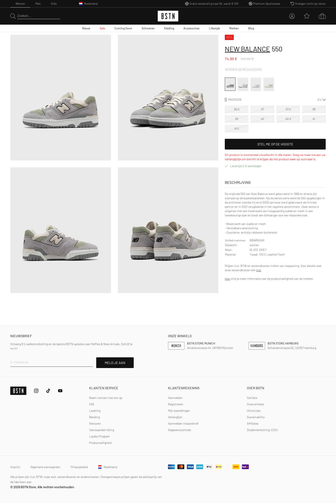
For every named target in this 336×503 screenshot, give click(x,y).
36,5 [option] (236, 109)
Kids (54, 3)
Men (38, 3)
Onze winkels (255, 404)
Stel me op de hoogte (275, 144)
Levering (94, 410)
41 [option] (314, 119)
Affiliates (252, 423)
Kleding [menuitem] (169, 28)
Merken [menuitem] (234, 28)
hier (258, 270)
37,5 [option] (288, 109)
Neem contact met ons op (105, 398)
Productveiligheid (100, 443)
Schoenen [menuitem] (148, 28)
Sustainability (256, 417)
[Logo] (168, 16)
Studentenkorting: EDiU (262, 430)
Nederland (107, 467)
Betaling (94, 417)
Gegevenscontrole (179, 430)
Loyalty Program (99, 436)
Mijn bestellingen (179, 410)
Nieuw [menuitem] (86, 28)
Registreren (175, 404)
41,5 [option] (236, 128)
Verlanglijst (175, 417)
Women (20, 3)
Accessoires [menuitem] (191, 28)
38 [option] (313, 109)
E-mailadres (19, 362)
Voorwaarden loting (101, 430)
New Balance (247, 49)
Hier (227, 278)
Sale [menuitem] (102, 28)
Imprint (15, 467)
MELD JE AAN (115, 363)
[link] (175, 398)
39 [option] (236, 119)
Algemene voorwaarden (45, 467)
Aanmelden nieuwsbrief (183, 423)
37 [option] (262, 109)
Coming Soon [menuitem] (123, 28)
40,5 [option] (288, 119)
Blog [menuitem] (251, 28)
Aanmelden (175, 398)
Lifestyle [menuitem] (214, 28)
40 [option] (262, 119)
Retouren (95, 423)
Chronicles (254, 410)
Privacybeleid (79, 467)
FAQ (91, 404)
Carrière (252, 398)
